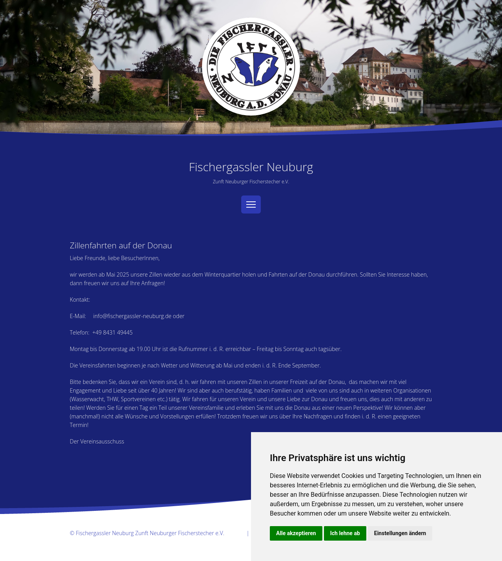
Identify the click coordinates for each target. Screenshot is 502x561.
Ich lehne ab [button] (345, 533)
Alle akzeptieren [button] (296, 533)
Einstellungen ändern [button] (400, 533)
